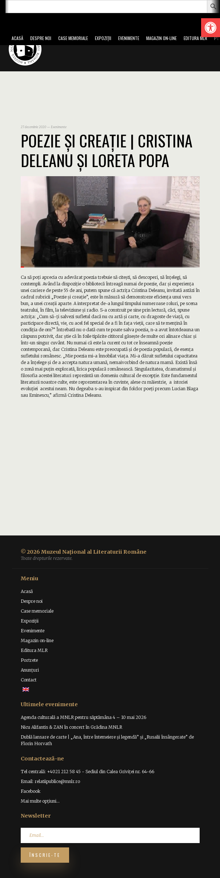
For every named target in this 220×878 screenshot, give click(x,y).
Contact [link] (28, 680)
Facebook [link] (30, 791)
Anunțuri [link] (30, 670)
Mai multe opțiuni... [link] (40, 801)
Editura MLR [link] (195, 38)
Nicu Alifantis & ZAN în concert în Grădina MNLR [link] (71, 727)
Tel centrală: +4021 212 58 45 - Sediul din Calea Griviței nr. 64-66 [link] (87, 771)
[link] (210, 27)
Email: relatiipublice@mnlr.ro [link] (50, 781)
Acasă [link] (17, 38)
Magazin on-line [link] (161, 38)
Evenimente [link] (128, 38)
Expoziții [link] (103, 38)
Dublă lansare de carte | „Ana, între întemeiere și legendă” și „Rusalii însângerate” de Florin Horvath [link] (107, 740)
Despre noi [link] (40, 38)
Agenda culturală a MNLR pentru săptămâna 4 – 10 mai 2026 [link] (83, 717)
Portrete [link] (29, 660)
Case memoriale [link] (73, 38)
